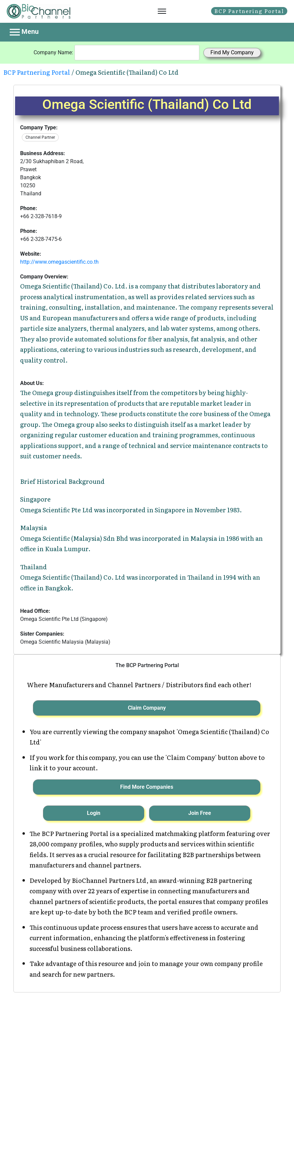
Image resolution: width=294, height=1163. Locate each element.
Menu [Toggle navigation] (24, 32)
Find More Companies (146, 787)
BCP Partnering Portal (36, 72)
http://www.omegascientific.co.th (59, 262)
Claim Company (147, 708)
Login (93, 813)
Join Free (199, 813)
